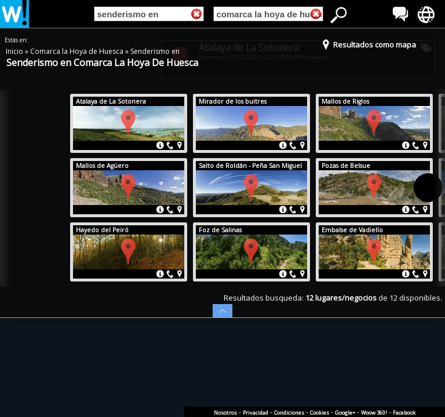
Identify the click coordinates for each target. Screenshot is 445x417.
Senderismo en (155, 51)
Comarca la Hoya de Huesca (77, 51)
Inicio (15, 51)
